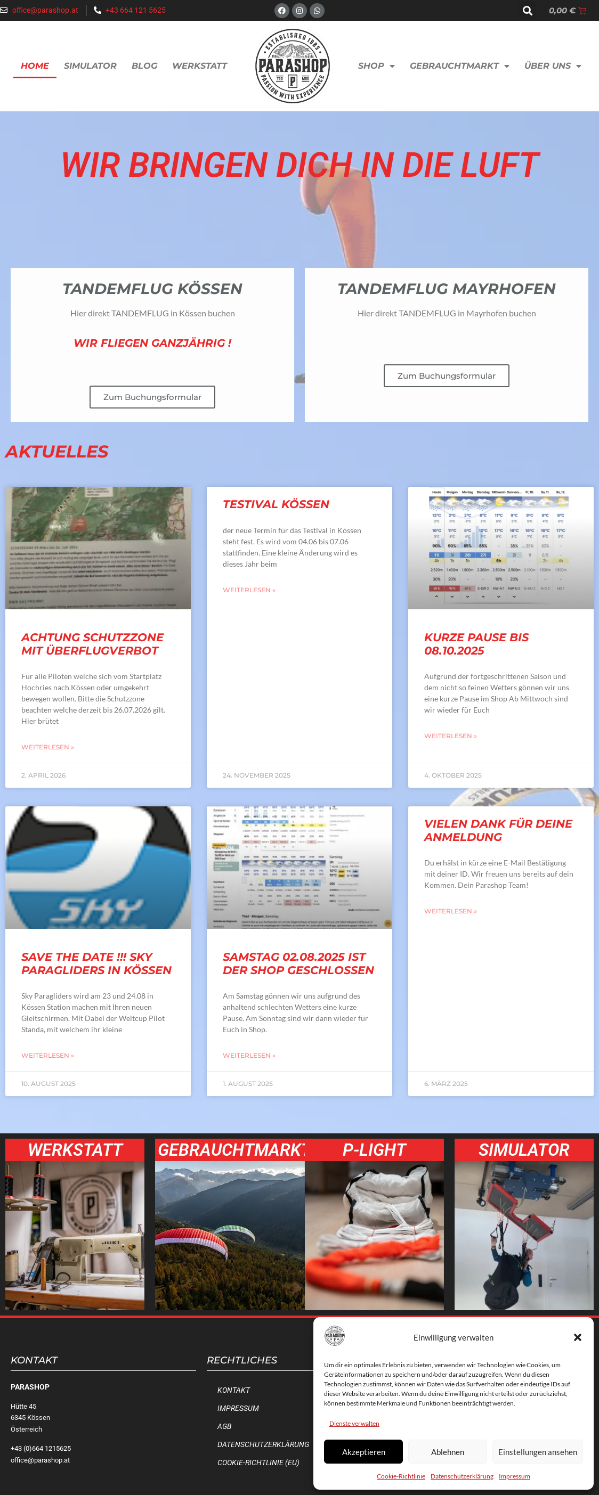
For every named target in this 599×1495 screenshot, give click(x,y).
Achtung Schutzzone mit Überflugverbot (92, 644)
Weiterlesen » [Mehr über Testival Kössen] (249, 590)
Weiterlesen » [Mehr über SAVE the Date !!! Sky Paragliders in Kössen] (47, 1055)
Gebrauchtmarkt (459, 66)
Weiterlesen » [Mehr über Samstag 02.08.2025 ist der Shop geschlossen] (249, 1055)
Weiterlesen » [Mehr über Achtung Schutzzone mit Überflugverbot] (47, 747)
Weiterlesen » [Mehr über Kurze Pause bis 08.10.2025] (450, 736)
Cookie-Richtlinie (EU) (258, 1462)
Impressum (514, 1476)
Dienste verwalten (354, 1423)
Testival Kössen (276, 504)
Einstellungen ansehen (537, 1452)
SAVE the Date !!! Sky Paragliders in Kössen (96, 963)
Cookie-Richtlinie (401, 1476)
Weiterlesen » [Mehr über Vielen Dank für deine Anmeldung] (450, 911)
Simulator (90, 66)
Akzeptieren (363, 1452)
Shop (376, 66)
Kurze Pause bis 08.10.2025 (476, 644)
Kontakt (233, 1390)
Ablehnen (447, 1452)
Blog (144, 66)
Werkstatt (199, 66)
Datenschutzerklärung (462, 1476)
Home (35, 66)
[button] (577, 1337)
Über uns (552, 66)
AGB (224, 1426)
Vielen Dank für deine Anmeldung (498, 830)
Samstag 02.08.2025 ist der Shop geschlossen (298, 963)
